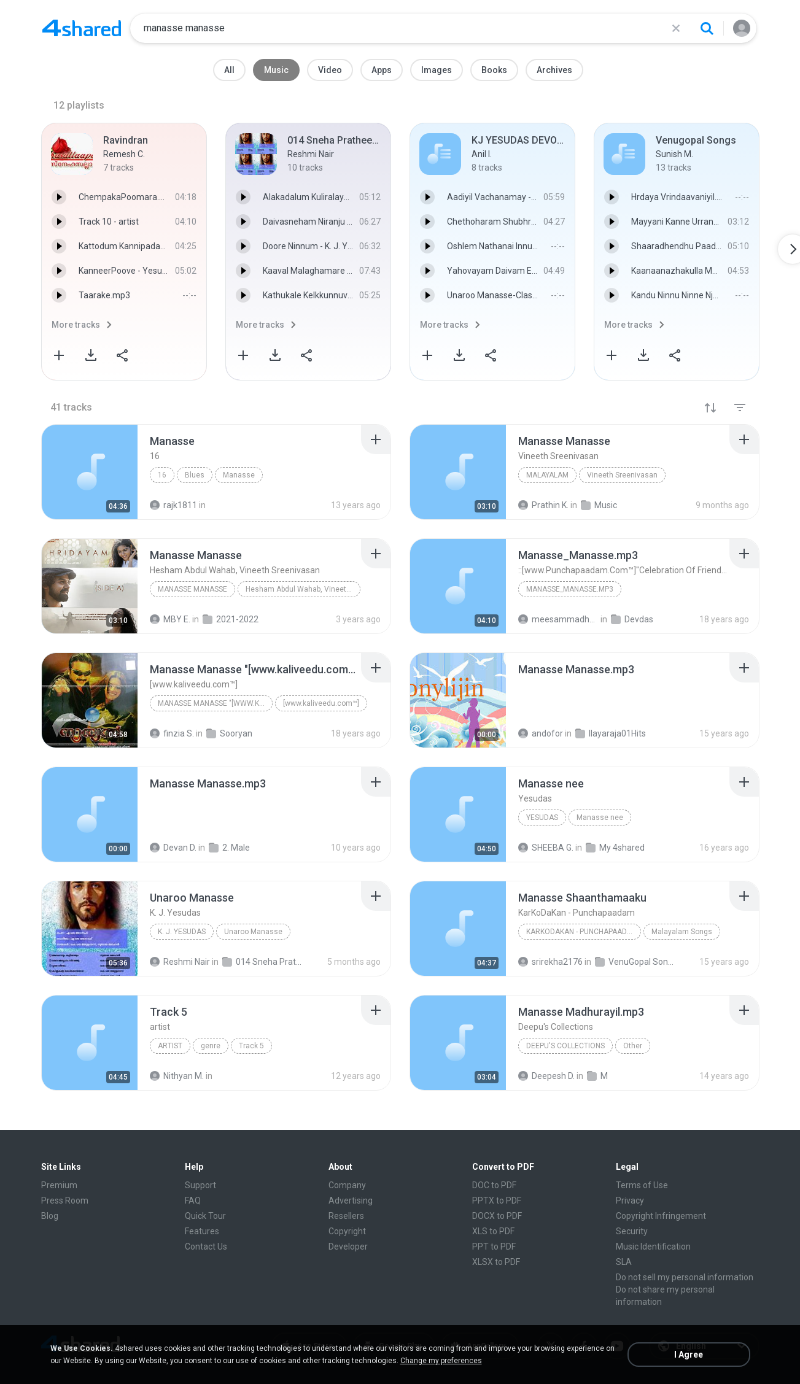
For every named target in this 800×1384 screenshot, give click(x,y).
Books (494, 70)
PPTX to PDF (496, 1200)
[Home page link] (81, 28)
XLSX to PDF (496, 1262)
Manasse (239, 475)
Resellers (346, 1216)
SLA (624, 1262)
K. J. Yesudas (182, 931)
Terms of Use (642, 1185)
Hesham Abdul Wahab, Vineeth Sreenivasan (303, 589)
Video (330, 70)
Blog (49, 1216)
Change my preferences (441, 1360)
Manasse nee (600, 817)
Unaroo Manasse (253, 931)
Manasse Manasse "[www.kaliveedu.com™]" (215, 703)
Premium (59, 1185)
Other (632, 1046)
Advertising (350, 1200)
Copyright (347, 1231)
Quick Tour (205, 1216)
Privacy (630, 1200)
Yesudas (542, 817)
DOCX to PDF (497, 1216)
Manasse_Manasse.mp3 (569, 589)
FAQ (193, 1200)
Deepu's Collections (565, 1046)
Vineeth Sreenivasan (622, 475)
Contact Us (206, 1246)
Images (436, 70)
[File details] (90, 472)
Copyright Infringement (661, 1216)
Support (200, 1185)
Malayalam (547, 475)
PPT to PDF (494, 1246)
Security (632, 1231)
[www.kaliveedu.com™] (321, 703)
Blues (194, 475)
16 (162, 475)
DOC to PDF (494, 1185)
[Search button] (706, 28)
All (229, 70)
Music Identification (653, 1246)
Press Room (64, 1200)
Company (347, 1185)
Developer (348, 1246)
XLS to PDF (493, 1231)
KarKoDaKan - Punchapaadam (582, 931)
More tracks (76, 325)
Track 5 (251, 1046)
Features (202, 1231)
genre (210, 1046)
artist (170, 1046)
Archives (554, 70)
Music (276, 70)
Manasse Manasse (192, 589)
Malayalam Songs (681, 931)
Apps (381, 70)
